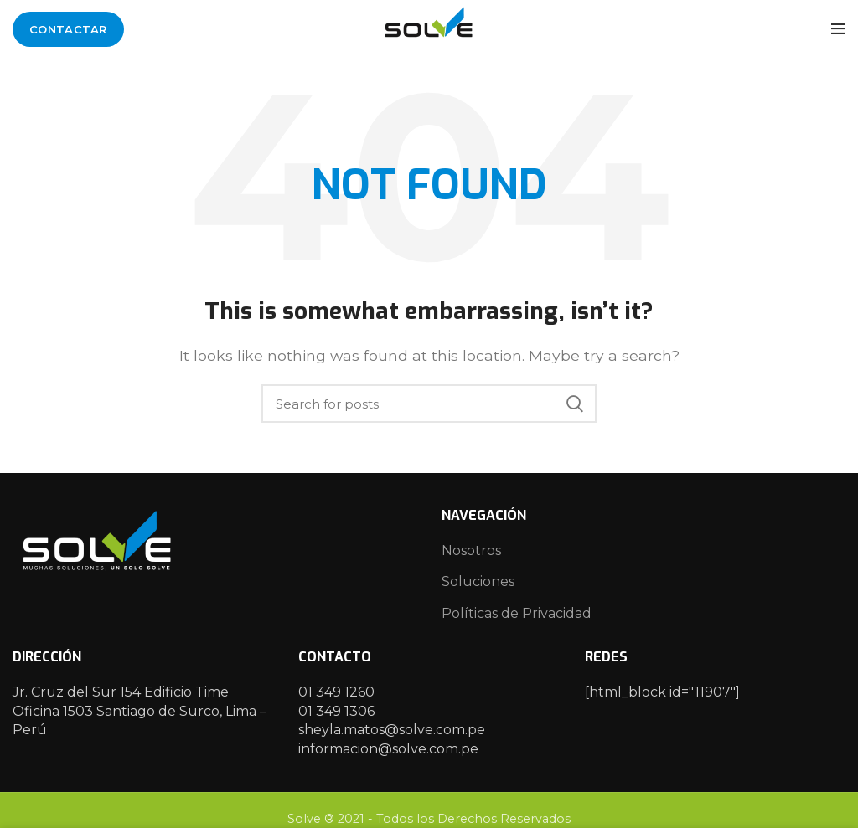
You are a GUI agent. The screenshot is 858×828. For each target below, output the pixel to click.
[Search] (429, 403)
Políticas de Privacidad (517, 613)
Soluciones (478, 581)
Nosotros (471, 550)
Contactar (68, 29)
